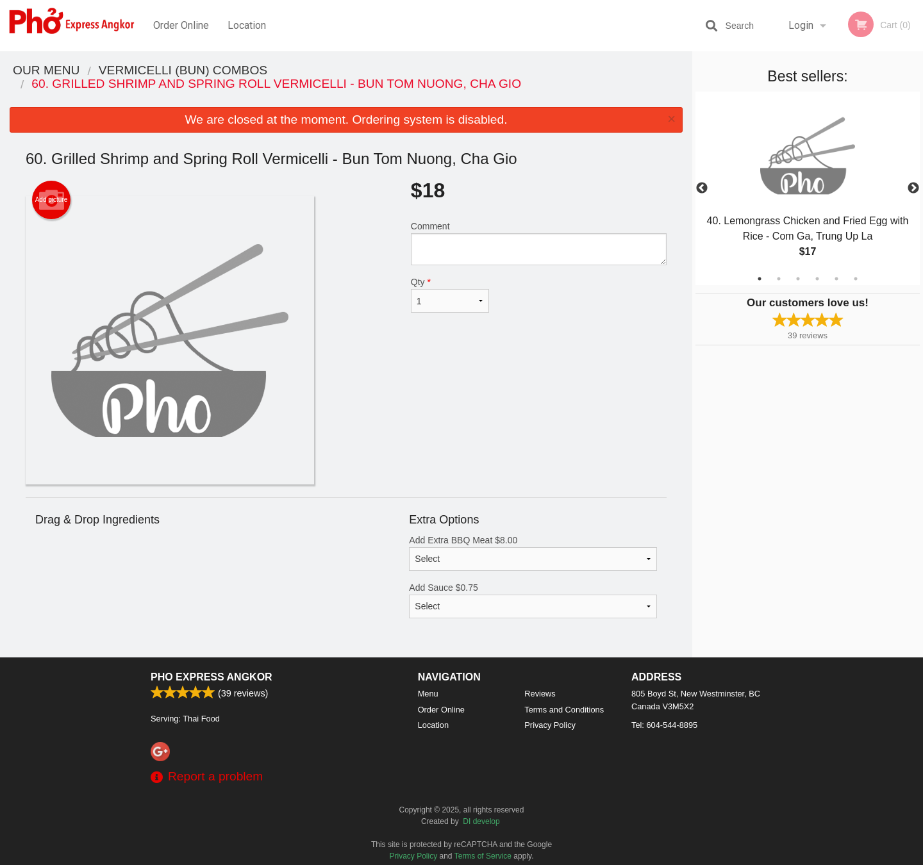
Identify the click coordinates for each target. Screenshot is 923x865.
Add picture (51, 200)
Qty (450, 295)
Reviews (539, 693)
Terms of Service (482, 856)
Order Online (181, 25)
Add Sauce (533, 600)
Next (913, 188)
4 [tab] (817, 278)
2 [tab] (778, 278)
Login (800, 25)
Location (247, 25)
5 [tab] (836, 278)
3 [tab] (798, 278)
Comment (539, 243)
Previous (701, 188)
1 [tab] (759, 278)
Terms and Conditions (564, 709)
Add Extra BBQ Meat (533, 553)
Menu (428, 693)
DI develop (481, 821)
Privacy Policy (550, 725)
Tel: (664, 725)
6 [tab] (855, 278)
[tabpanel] (808, 188)
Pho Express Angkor (211, 676)
